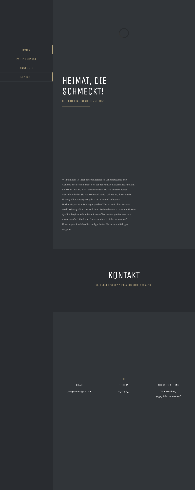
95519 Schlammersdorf (168, 396)
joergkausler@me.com (79, 391)
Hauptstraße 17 (168, 391)
